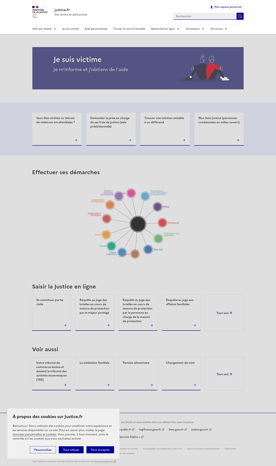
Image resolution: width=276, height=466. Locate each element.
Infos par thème (41, 29)
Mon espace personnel (228, 7)
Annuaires (216, 29)
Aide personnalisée (96, 29)
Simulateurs (193, 29)
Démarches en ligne (163, 29)
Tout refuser (71, 450)
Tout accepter (100, 450)
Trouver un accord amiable (129, 29)
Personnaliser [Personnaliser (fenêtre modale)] (43, 450)
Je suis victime (70, 29)
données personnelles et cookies (34, 434)
